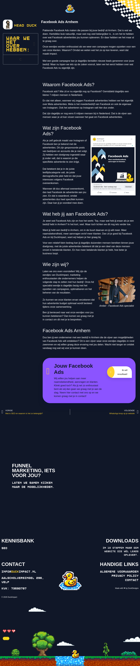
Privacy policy (125, 575)
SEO (4, 548)
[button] (34, 44)
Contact (132, 580)
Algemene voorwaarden (119, 571)
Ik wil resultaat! (117, 372)
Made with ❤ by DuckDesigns (127, 588)
